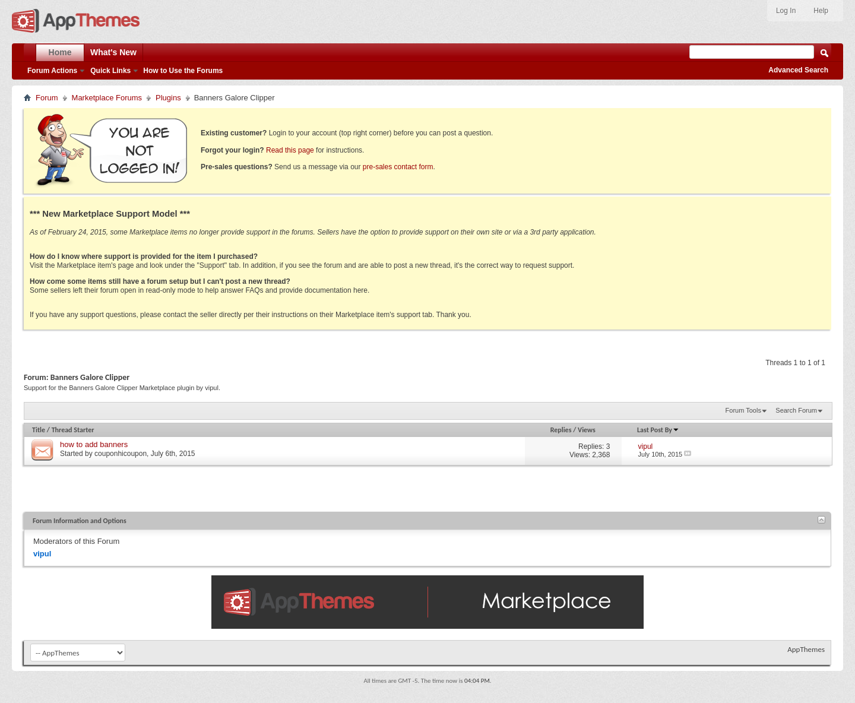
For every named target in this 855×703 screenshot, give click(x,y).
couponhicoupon (120, 453)
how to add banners (94, 444)
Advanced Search (798, 70)
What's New (113, 52)
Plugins (168, 97)
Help (820, 11)
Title (38, 430)
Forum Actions (52, 70)
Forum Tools (743, 410)
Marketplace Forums (107, 97)
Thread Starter (73, 430)
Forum (47, 97)
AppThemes (806, 649)
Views (587, 430)
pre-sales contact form (398, 167)
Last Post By (658, 430)
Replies (561, 430)
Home (60, 52)
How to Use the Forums (183, 70)
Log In (786, 11)
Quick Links (110, 70)
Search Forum (796, 410)
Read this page (290, 150)
